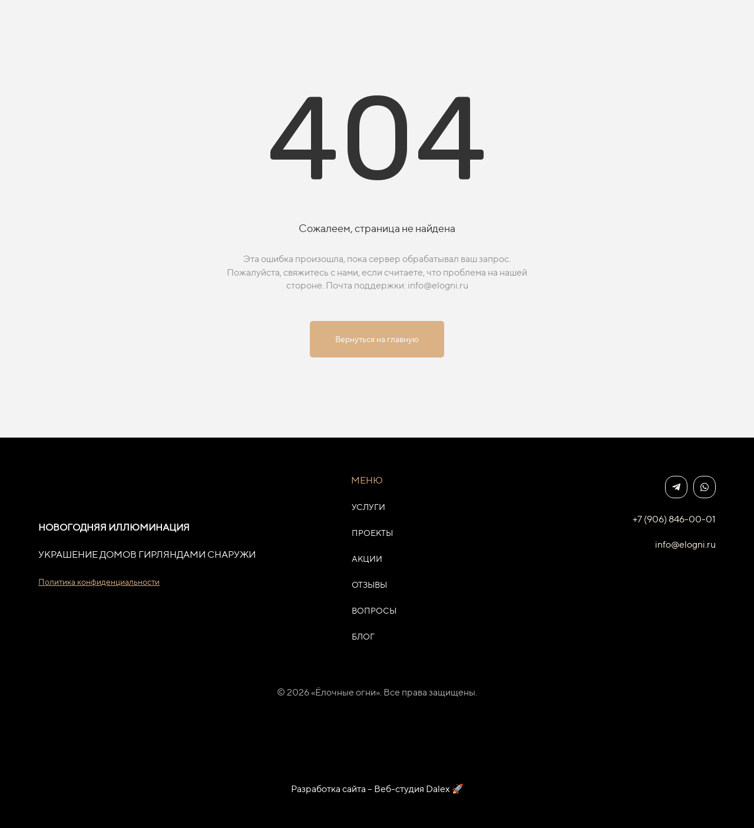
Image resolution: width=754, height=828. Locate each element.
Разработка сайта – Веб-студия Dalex (370, 788)
